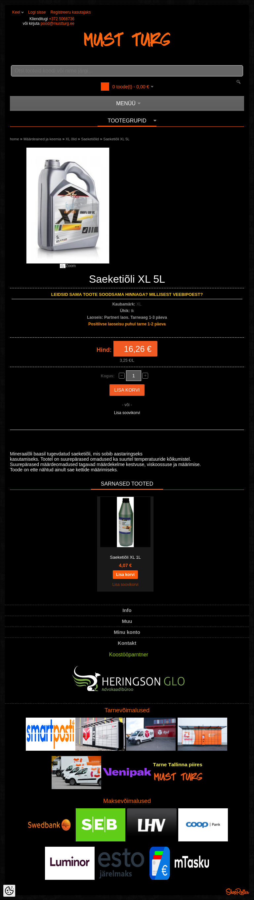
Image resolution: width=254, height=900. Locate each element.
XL (139, 304)
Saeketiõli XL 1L (125, 557)
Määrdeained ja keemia (42, 139)
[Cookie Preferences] (9, 891)
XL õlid (71, 139)
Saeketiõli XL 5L (116, 139)
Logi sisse (37, 12)
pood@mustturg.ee (57, 23)
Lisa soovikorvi (127, 412)
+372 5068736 (61, 19)
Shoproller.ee (237, 891)
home (14, 139)
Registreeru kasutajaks (70, 12)
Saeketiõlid (90, 139)
